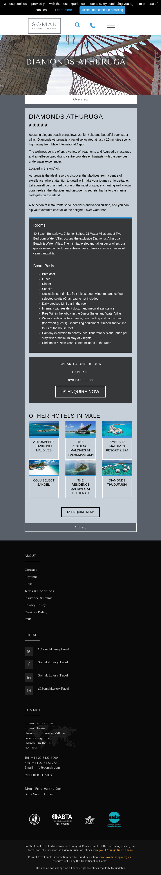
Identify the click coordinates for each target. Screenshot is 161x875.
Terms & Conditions (39, 591)
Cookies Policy (36, 612)
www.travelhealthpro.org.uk (115, 857)
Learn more (63, 10)
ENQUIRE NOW (80, 391)
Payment (31, 577)
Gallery (80, 527)
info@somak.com (47, 767)
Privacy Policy (35, 605)
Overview (80, 99)
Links (29, 584)
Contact (31, 570)
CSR (28, 619)
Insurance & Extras (38, 598)
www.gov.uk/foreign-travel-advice (113, 850)
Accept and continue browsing (102, 10)
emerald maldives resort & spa (117, 446)
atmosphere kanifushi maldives (43, 446)
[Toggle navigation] (111, 25)
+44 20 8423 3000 (44, 758)
